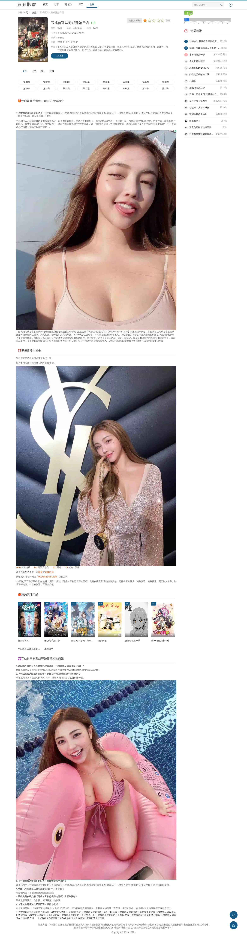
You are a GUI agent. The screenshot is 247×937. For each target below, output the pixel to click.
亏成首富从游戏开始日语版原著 (65, 912)
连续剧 (68, 4)
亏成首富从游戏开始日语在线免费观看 (136, 912)
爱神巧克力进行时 (160, 640)
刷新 (40, 572)
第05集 (106, 82)
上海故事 (48, 648)
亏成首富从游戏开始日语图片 (109, 915)
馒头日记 (102, 640)
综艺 (80, 4)
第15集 (145, 88)
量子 (24, 71)
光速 (52, 71)
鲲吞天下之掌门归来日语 (83, 640)
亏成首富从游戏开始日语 (30, 648)
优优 (34, 71)
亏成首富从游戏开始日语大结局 (43, 915)
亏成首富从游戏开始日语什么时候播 (99, 912)
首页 (45, 4)
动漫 (92, 4)
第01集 (26, 82)
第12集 (86, 88)
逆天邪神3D (23, 640)
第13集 (106, 88)
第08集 (165, 82)
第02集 (46, 82)
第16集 (165, 88)
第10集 (46, 88)
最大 (43, 71)
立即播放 (59, 56)
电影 (56, 4)
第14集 (126, 88)
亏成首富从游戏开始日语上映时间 (87, 918)
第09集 (26, 88)
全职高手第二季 (52, 640)
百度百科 (71, 677)
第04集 (86, 82)
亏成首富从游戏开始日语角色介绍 (54, 918)
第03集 (66, 82)
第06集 (126, 82)
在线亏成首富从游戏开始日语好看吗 (142, 915)
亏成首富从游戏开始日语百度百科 (32, 912)
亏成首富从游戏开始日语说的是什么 (77, 915)
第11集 (66, 88)
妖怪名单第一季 (132, 640)
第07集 (145, 82)
